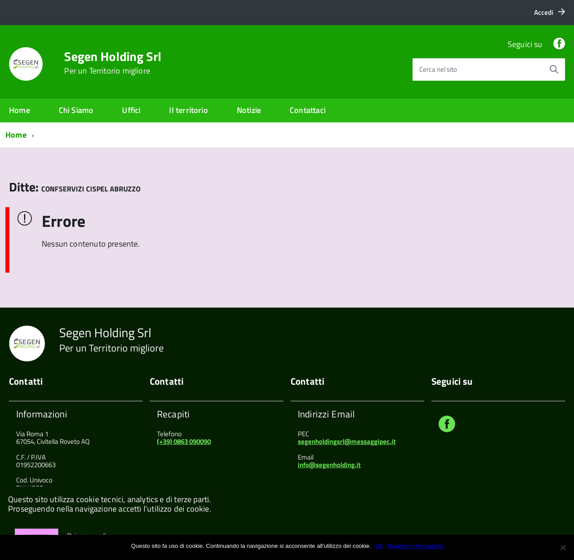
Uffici (131, 110)
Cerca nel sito (438, 69)
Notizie (249, 110)
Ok (379, 546)
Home (19, 110)
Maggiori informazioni (415, 546)
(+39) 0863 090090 (184, 441)
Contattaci (308, 110)
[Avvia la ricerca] (554, 69)
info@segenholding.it (329, 465)
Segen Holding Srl (112, 62)
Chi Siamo (76, 110)
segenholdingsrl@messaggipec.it (347, 441)
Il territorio (188, 110)
